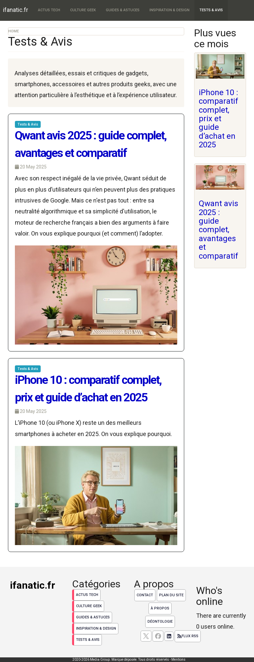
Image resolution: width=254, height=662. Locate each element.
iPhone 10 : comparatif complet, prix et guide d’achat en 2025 (218, 118)
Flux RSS (187, 636)
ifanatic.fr (15, 9)
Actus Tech (49, 10)
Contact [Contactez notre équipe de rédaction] (145, 595)
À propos (160, 608)
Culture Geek (83, 10)
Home (13, 31)
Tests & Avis (211, 10)
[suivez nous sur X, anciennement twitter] (146, 636)
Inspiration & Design (169, 10)
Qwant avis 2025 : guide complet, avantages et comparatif (218, 229)
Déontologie (160, 621)
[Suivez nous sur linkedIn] (169, 636)
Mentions (178, 659)
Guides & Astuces (123, 10)
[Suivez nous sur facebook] (157, 636)
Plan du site (171, 595)
